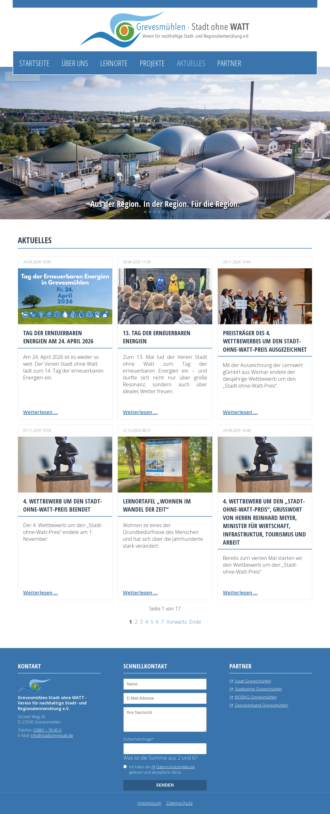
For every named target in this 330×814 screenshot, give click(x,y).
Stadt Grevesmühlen (253, 681)
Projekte (152, 62)
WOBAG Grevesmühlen (256, 697)
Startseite (34, 62)
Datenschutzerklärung (175, 766)
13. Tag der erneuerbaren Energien (156, 337)
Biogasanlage (145, 212)
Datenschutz (179, 803)
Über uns (75, 62)
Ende (195, 621)
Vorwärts (177, 621)
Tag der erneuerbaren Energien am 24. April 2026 (58, 337)
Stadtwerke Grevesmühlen (258, 689)
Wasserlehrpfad (154, 212)
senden (165, 785)
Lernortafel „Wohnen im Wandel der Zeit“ (157, 505)
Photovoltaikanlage (149, 212)
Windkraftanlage (159, 212)
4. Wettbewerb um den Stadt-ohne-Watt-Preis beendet (62, 505)
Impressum (149, 803)
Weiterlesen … (40, 412)
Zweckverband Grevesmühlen (261, 705)
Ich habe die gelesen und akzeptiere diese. (162, 769)
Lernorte (114, 62)
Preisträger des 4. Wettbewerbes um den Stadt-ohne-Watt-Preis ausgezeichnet (265, 341)
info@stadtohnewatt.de (52, 735)
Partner (229, 62)
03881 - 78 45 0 (47, 730)
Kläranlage (163, 212)
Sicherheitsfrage (138, 739)
